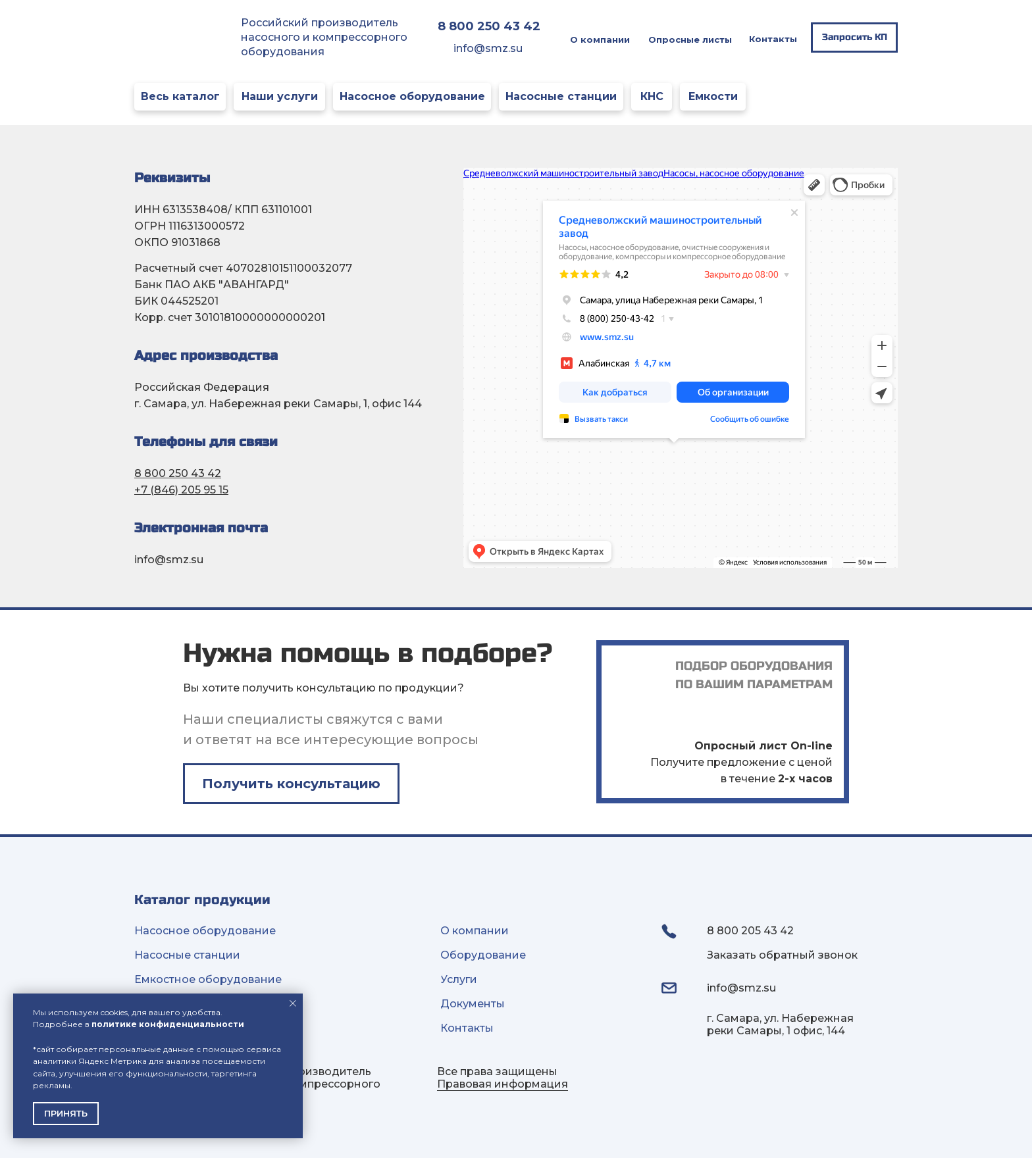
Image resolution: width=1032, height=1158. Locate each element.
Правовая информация (502, 1084)
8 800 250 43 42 (177, 473)
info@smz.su (488, 48)
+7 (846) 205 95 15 (181, 490)
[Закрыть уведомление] (292, 1003)
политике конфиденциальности (167, 1024)
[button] (854, 37)
